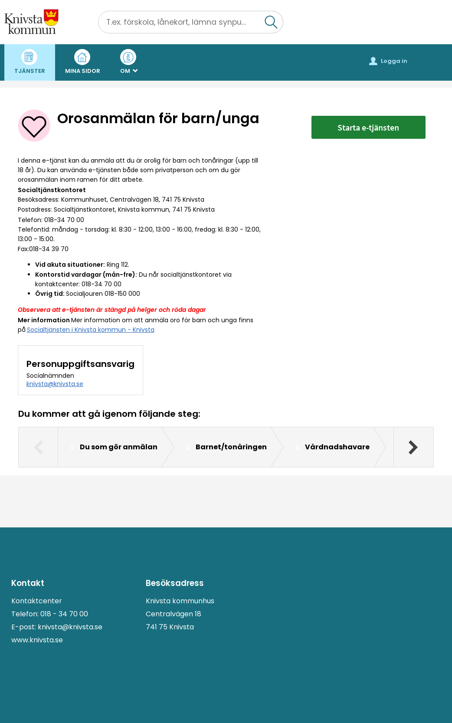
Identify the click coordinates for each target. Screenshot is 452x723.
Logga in (388, 61)
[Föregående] (38, 447)
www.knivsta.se (37, 640)
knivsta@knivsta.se (54, 383)
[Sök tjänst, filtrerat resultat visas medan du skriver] (190, 22)
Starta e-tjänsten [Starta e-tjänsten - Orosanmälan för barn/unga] (368, 127)
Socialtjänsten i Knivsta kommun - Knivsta (90, 329)
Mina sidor (82, 62)
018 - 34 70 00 (64, 614)
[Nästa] (413, 447)
